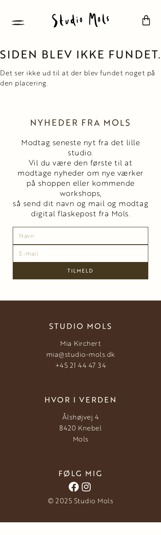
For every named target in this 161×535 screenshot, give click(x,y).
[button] (18, 20)
